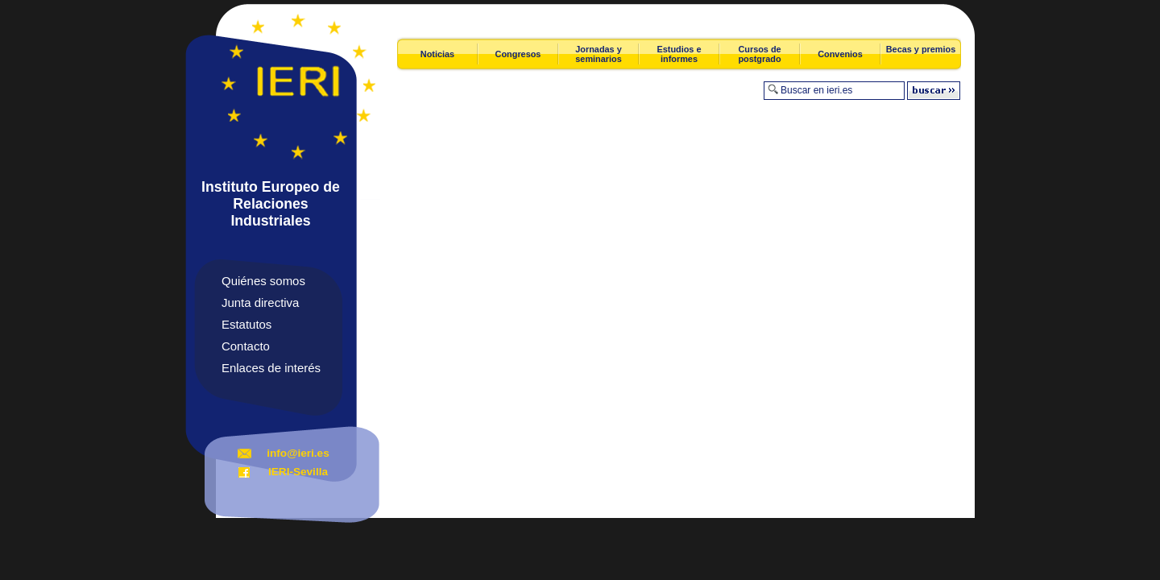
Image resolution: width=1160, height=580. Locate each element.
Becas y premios (920, 49)
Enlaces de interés (271, 368)
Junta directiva (260, 302)
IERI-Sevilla (298, 472)
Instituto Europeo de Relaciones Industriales (270, 204)
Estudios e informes (679, 54)
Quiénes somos (263, 281)
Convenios (840, 54)
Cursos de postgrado (759, 54)
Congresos (518, 54)
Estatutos (246, 324)
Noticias (437, 54)
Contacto (246, 346)
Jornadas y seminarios (598, 54)
